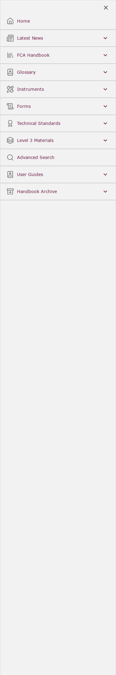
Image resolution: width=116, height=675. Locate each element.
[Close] (106, 8)
